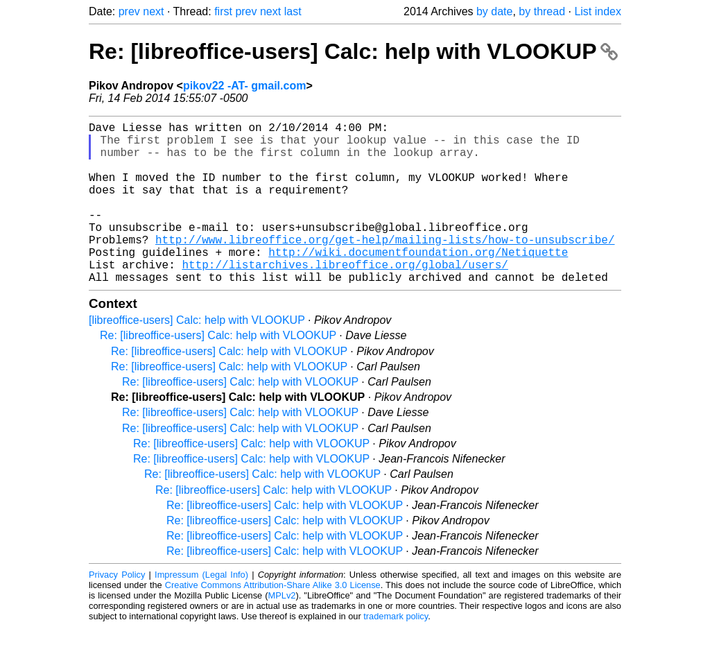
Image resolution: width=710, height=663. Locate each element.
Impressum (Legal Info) (201, 610)
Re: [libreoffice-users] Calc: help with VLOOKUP (353, 51)
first (223, 11)
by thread (542, 11)
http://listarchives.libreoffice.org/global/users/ (345, 297)
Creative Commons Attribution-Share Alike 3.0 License (273, 621)
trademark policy (395, 652)
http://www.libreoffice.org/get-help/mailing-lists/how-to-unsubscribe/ (384, 267)
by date (494, 11)
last (293, 11)
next (153, 11)
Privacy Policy (117, 610)
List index (597, 11)
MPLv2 (282, 631)
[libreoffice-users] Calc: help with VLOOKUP (197, 356)
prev (129, 11)
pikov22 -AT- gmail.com (244, 86)
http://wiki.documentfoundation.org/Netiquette (418, 282)
